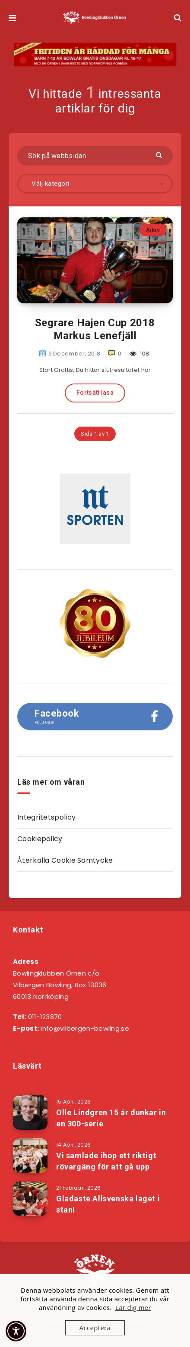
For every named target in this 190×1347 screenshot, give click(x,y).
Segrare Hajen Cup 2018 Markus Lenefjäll (95, 329)
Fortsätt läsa (95, 392)
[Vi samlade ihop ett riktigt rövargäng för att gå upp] (30, 1155)
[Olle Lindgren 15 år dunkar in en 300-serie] (30, 1112)
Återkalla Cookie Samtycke (65, 860)
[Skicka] (160, 154)
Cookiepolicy (40, 839)
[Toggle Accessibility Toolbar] (15, 1331)
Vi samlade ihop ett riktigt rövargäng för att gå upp (106, 1161)
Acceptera (95, 1327)
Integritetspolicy (46, 817)
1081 (140, 353)
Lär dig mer (133, 1307)
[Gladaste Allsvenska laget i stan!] (30, 1199)
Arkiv (153, 230)
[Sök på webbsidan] (95, 155)
